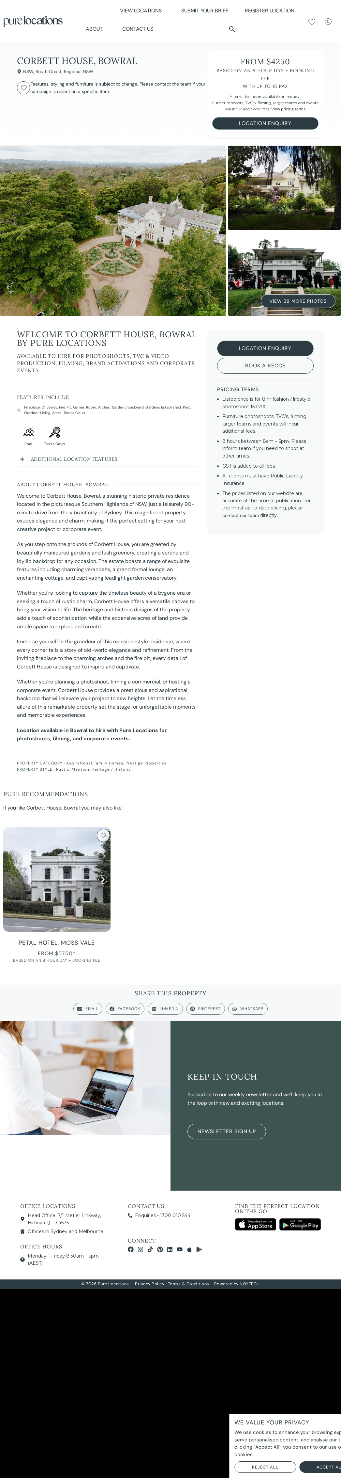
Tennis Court (74, 412)
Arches (104, 407)
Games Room (84, 407)
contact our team (240, 515)
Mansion (80, 769)
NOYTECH (250, 1284)
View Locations (142, 10)
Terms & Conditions (188, 1284)
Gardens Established (163, 407)
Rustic (62, 769)
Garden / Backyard (128, 407)
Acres (57, 412)
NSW (28, 71)
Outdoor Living (37, 412)
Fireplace (32, 407)
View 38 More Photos (298, 301)
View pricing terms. (288, 109)
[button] (232, 29)
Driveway (49, 407)
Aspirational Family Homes (94, 763)
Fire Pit (65, 407)
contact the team (173, 84)
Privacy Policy (149, 1284)
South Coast (49, 71)
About (96, 28)
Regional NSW (78, 71)
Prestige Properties (146, 763)
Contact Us (137, 28)
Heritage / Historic (111, 769)
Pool (186, 407)
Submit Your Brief (205, 10)
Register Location (269, 10)
